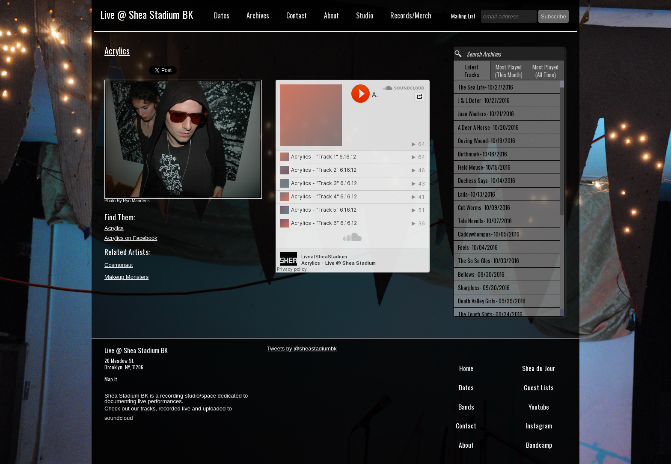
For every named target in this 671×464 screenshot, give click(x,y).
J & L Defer (484, 100)
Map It (110, 379)
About (331, 15)
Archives (257, 15)
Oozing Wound (486, 140)
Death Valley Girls (492, 301)
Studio (364, 15)
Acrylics (114, 228)
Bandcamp (539, 445)
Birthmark (482, 154)
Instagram (539, 425)
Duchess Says (486, 180)
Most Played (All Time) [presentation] (545, 71)
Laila (476, 194)
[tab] (472, 70)
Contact (296, 15)
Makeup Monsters (126, 277)
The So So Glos (488, 260)
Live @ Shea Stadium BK (146, 14)
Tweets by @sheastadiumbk (302, 348)
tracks (148, 408)
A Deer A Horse (488, 127)
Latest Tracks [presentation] (471, 71)
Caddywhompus (489, 234)
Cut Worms (484, 207)
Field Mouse (484, 167)
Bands (466, 406)
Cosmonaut (118, 265)
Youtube (538, 406)
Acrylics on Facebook (130, 238)
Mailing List (464, 16)
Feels (478, 247)
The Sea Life (485, 87)
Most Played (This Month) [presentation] (509, 71)
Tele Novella (485, 221)
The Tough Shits (490, 314)
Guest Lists (539, 387)
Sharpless (484, 287)
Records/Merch (410, 15)
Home (466, 368)
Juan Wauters (486, 113)
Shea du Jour (538, 368)
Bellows (481, 274)
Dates (221, 15)
